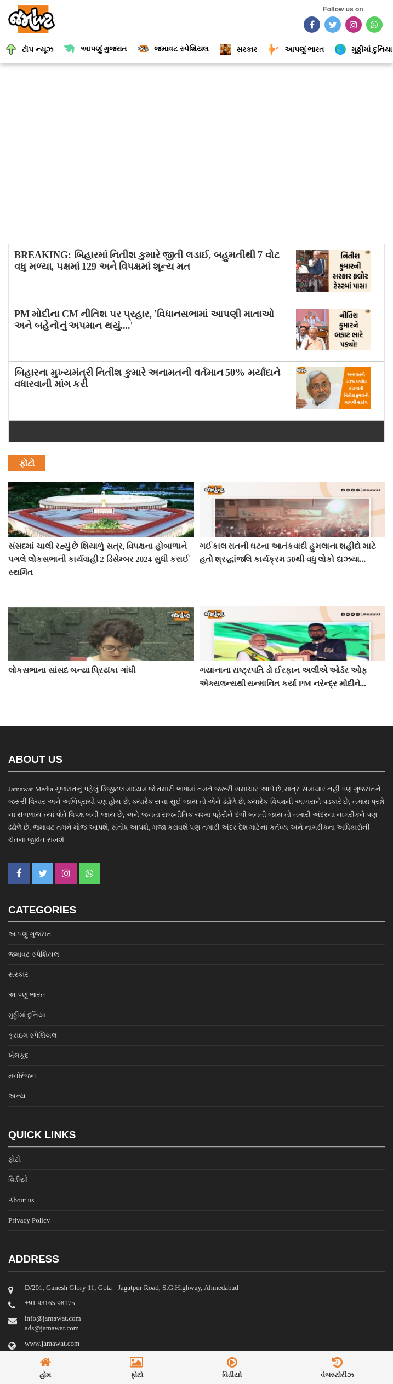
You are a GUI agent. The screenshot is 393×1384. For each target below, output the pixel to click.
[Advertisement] (196, 151)
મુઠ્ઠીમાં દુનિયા (27, 1015)
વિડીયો (18, 1179)
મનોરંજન (22, 1076)
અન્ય (17, 1096)
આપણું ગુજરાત (30, 934)
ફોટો (14, 1159)
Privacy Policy (29, 1220)
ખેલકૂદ (18, 1055)
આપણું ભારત (26, 995)
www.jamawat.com (52, 1343)
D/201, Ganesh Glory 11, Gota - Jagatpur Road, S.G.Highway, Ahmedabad (131, 1287)
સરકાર (18, 974)
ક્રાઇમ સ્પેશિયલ (32, 1035)
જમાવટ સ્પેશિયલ (33, 954)
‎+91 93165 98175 (50, 1303)
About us (21, 1200)
